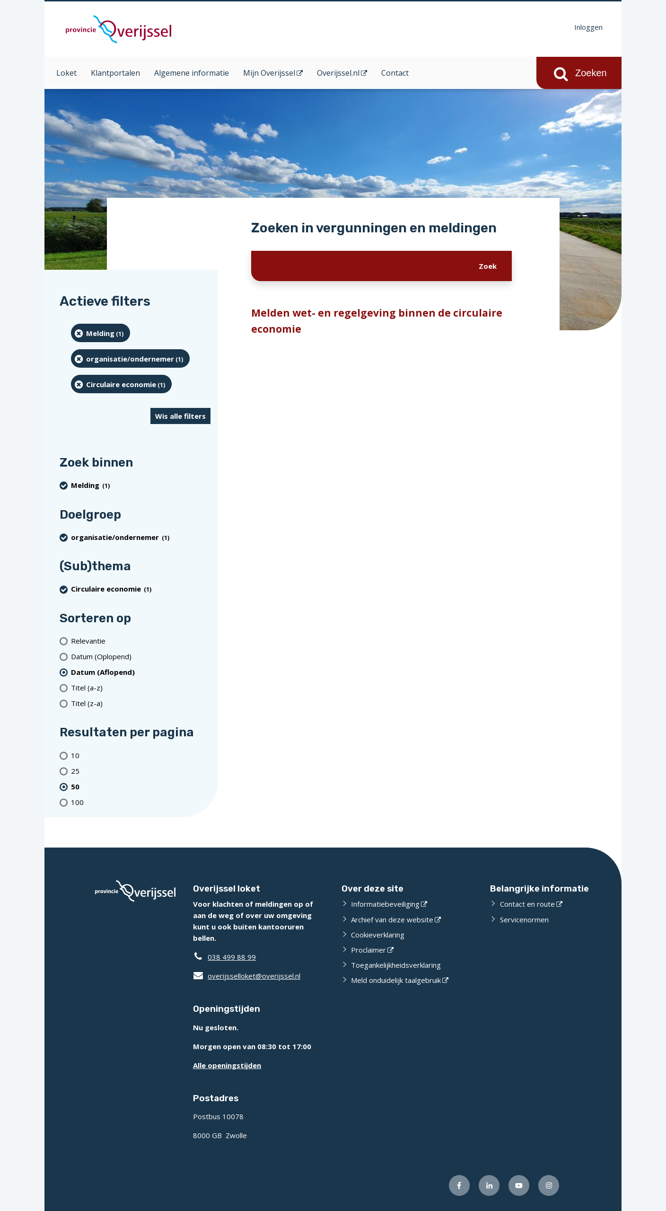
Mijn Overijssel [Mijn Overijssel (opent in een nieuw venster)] (269, 73)
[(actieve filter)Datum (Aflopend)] (140, 672)
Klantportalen (115, 73)
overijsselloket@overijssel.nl (246, 976)
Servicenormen (524, 919)
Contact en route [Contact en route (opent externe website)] (527, 904)
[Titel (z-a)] (140, 703)
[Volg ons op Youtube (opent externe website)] (518, 1185)
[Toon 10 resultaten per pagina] (140, 755)
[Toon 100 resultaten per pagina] (140, 802)
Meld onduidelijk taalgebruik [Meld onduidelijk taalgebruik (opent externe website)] (396, 980)
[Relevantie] (140, 640)
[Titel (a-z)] (140, 687)
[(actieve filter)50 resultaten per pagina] (140, 786)
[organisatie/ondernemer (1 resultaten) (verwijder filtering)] (130, 358)
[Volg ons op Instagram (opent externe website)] (548, 1185)
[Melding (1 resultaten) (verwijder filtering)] (100, 333)
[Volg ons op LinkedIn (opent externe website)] (489, 1185)
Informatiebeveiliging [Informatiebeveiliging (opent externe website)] (385, 904)
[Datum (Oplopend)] (140, 656)
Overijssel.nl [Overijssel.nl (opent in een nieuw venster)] (338, 73)
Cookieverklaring (377, 934)
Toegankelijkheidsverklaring (396, 965)
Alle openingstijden (227, 1065)
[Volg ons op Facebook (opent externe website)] (459, 1185)
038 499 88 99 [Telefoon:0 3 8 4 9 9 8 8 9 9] (232, 957)
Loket (66, 73)
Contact (395, 73)
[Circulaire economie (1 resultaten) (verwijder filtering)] (121, 384)
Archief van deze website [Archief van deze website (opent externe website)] (392, 919)
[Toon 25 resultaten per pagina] (140, 770)
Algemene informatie (191, 73)
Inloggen (588, 27)
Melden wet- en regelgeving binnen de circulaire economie (376, 321)
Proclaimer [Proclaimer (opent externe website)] (368, 950)
